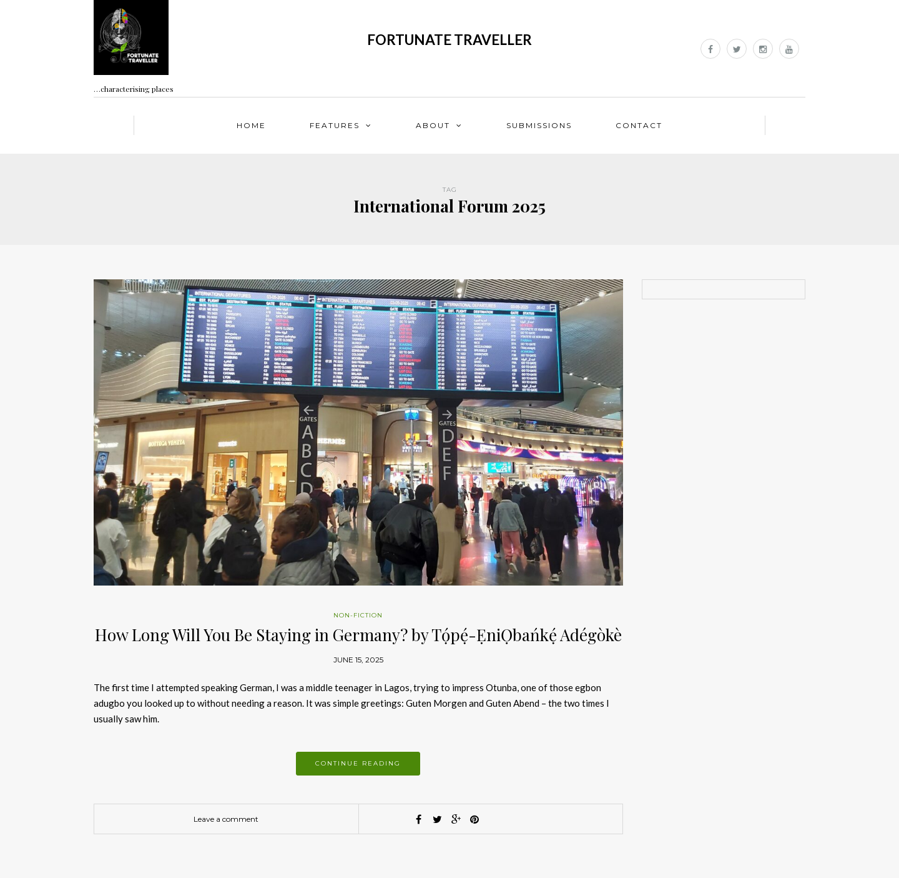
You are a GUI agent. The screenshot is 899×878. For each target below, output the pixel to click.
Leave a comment (226, 819)
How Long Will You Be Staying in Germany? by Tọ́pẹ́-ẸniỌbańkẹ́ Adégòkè (358, 635)
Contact (639, 125)
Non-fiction (358, 615)
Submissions (539, 125)
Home (251, 125)
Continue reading (358, 763)
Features (335, 125)
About (433, 125)
